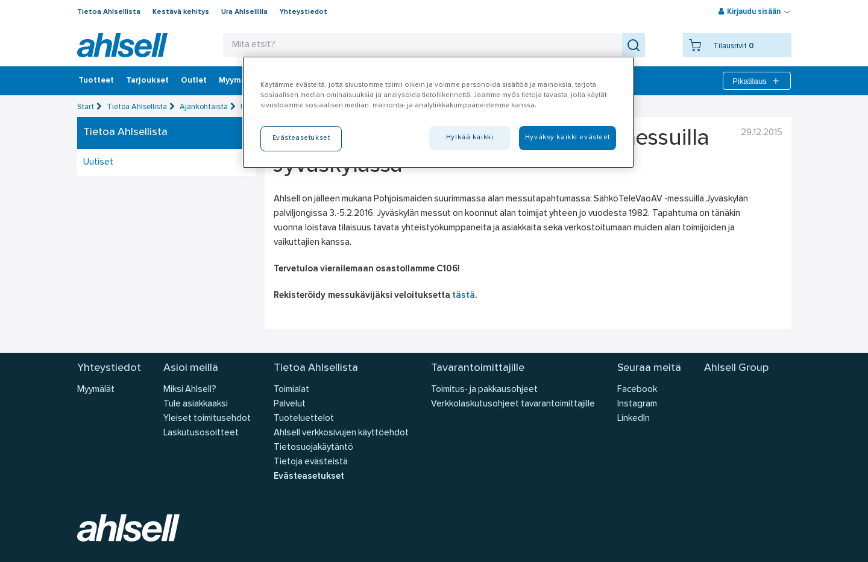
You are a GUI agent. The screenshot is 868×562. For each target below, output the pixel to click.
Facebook (637, 390)
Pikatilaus (756, 80)
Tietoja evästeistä (311, 462)
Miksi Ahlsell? (189, 390)
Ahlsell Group (736, 368)
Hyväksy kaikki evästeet (567, 137)
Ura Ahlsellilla (244, 12)
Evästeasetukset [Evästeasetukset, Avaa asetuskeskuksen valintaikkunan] (301, 138)
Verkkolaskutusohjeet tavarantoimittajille (513, 404)
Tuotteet (96, 80)
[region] (438, 112)
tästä (463, 296)
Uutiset (98, 162)
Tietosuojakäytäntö (313, 448)
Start (85, 107)
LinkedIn (633, 419)
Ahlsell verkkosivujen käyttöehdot (341, 433)
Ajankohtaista (204, 107)
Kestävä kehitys (181, 12)
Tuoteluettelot (304, 419)
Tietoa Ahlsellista (108, 12)
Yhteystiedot (303, 12)
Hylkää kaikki (469, 137)
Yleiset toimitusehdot (207, 419)
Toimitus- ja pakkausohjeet (484, 390)
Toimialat (291, 390)
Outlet (194, 80)
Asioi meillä (190, 368)
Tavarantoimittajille (477, 368)
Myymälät (238, 80)
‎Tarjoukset (147, 80)
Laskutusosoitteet (201, 433)
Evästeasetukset (309, 477)
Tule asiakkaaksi (195, 404)
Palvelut (290, 404)
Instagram (637, 404)
